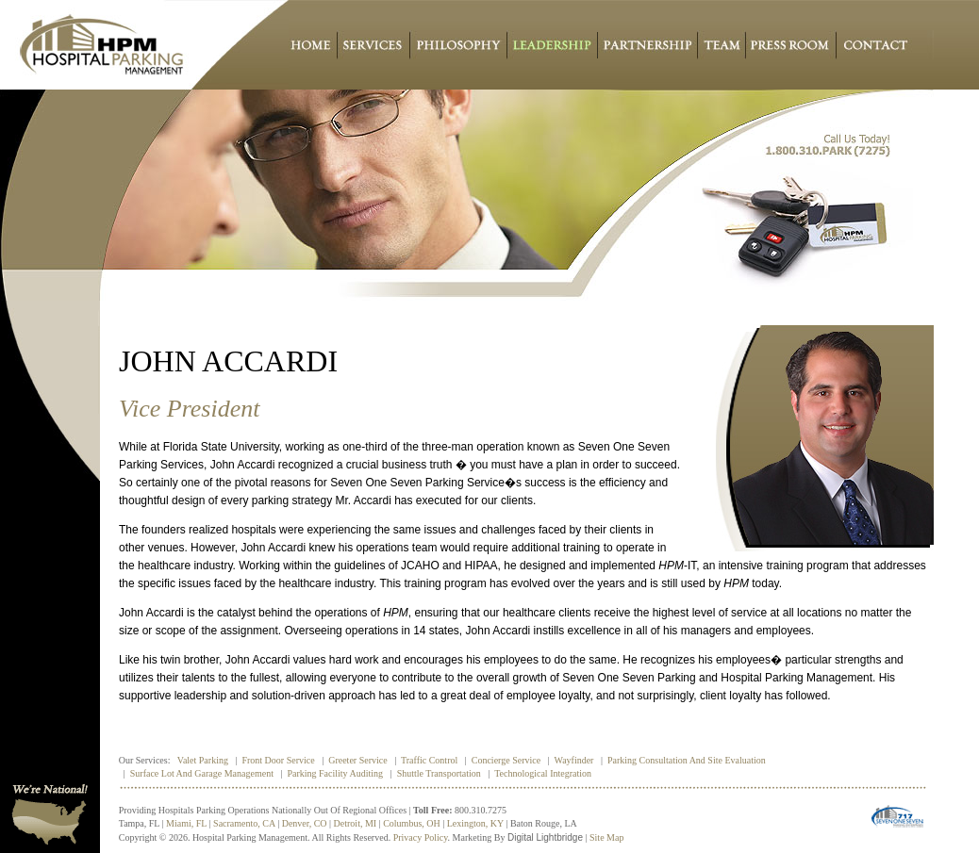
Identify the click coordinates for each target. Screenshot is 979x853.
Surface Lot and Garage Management (202, 773)
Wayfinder (574, 760)
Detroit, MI (355, 823)
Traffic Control (429, 760)
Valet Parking (202, 760)
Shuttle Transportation (439, 773)
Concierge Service (506, 760)
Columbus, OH (411, 823)
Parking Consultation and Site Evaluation (686, 760)
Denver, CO (304, 823)
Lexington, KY (475, 823)
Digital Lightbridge (545, 837)
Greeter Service (357, 760)
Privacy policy (420, 837)
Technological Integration (542, 773)
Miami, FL (186, 823)
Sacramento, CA (244, 823)
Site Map (606, 837)
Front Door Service (277, 760)
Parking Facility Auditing (335, 773)
